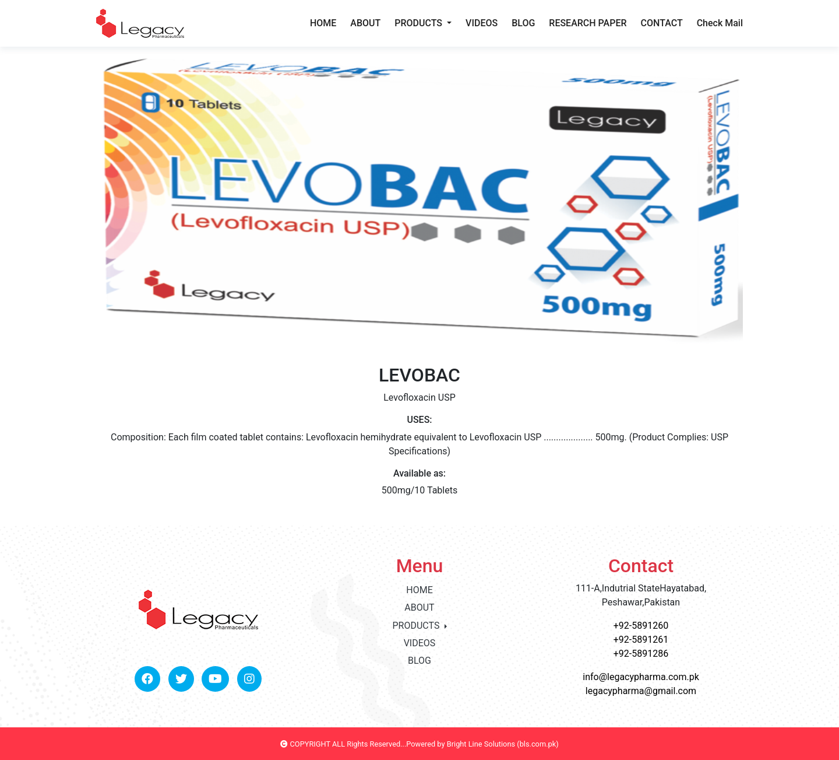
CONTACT (662, 23)
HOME (323, 23)
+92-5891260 (641, 625)
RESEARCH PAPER (587, 23)
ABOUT (365, 23)
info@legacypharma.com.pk (641, 676)
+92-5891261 (641, 639)
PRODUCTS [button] (419, 23)
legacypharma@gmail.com (641, 690)
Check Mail (720, 23)
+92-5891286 (641, 653)
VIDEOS (482, 23)
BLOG (523, 23)
